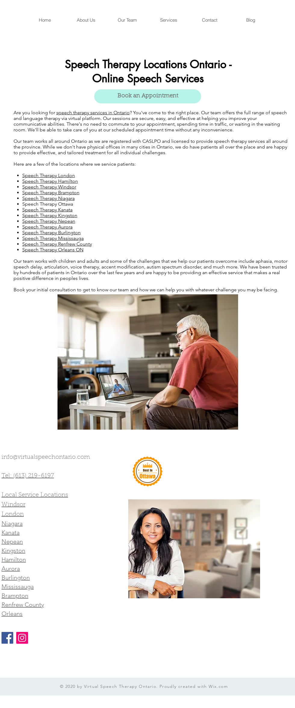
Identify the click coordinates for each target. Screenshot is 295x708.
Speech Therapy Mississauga (53, 238)
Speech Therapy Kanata (47, 210)
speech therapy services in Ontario (93, 112)
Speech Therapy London (48, 175)
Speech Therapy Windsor (49, 187)
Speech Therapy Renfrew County (57, 244)
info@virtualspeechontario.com (46, 457)
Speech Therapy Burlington (51, 232)
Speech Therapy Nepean (48, 221)
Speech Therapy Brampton (50, 192)
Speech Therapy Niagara (48, 198)
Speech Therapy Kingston (49, 215)
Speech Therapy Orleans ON (52, 250)
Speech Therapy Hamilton (50, 181)
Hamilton (14, 559)
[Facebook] (7, 638)
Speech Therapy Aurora (47, 227)
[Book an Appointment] (147, 96)
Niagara (12, 523)
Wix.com (218, 686)
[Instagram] (22, 638)
